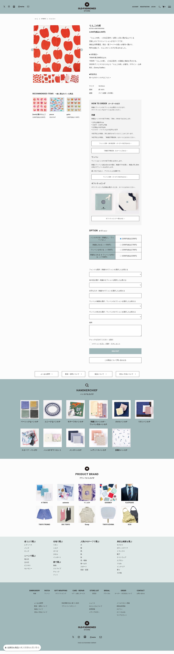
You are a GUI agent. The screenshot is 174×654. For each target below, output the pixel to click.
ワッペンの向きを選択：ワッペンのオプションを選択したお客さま (112, 310)
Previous (32, 48)
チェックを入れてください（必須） (101, 338)
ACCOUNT (135, 7)
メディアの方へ (94, 615)
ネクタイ (120, 546)
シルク (55, 549)
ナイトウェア (122, 559)
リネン (55, 546)
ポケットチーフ (123, 549)
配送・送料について (73, 374)
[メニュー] (168, 6)
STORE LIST (95, 595)
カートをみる (123, 615)
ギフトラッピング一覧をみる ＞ (115, 217)
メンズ (26, 549)
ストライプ (57, 571)
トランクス (121, 552)
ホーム (37, 19)
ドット (55, 577)
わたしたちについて (96, 609)
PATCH (45, 595)
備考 (90, 321)
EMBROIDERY (31, 595)
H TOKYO (44, 19)
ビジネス (27, 567)
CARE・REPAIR (78, 595)
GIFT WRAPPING (59, 595)
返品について (100, 374)
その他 (119, 576)
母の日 (26, 561)
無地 (55, 567)
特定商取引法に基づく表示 (69, 606)
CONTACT (143, 595)
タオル (55, 556)
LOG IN (153, 7)
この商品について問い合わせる (115, 359)
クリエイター (54, 19)
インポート (57, 559)
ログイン (121, 612)
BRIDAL (107, 595)
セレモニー (28, 571)
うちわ (119, 566)
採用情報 (92, 612)
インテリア (121, 569)
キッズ (26, 552)
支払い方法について (127, 374)
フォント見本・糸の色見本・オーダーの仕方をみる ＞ (115, 143)
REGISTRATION (144, 7)
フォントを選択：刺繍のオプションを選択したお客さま (108, 268)
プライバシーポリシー (68, 609)
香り (118, 572)
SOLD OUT (115, 350)
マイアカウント (123, 618)
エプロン (120, 562)
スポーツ (83, 569)
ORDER (125, 595)
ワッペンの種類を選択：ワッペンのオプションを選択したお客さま (112, 300)
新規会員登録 (123, 609)
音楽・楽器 (84, 572)
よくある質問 (46, 374)
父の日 (26, 564)
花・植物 (83, 562)
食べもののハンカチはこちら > (100, 78)
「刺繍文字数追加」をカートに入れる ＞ (115, 150)
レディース (28, 546)
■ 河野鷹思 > (94, 55)
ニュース (92, 606)
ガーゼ (55, 552)
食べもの (83, 566)
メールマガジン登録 (125, 606)
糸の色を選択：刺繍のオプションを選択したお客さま (108, 279)
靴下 (118, 556)
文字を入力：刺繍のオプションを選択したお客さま (107, 289)
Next (80, 48)
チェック (56, 574)
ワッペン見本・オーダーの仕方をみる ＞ (115, 176)
